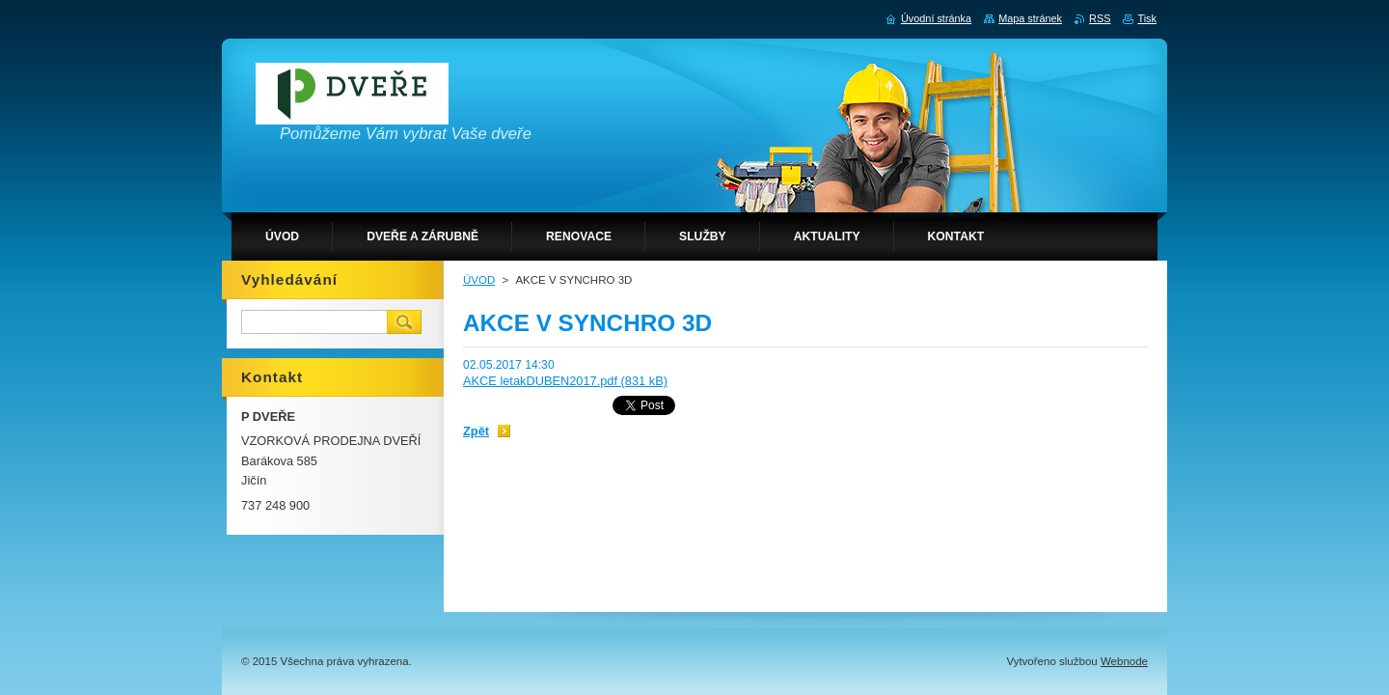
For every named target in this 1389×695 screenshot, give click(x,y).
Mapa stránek (1030, 18)
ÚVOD (479, 280)
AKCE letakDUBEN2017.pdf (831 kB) (565, 381)
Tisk (1147, 18)
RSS (1099, 18)
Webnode (1124, 661)
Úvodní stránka (936, 18)
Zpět (476, 431)
